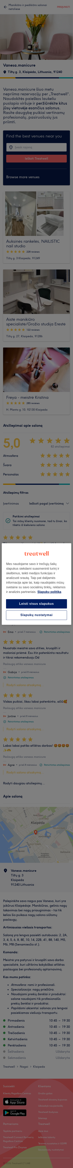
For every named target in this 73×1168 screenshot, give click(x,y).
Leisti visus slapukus (36, 603)
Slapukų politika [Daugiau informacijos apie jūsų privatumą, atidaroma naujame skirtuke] (49, 592)
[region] (36, 584)
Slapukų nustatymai (36, 615)
